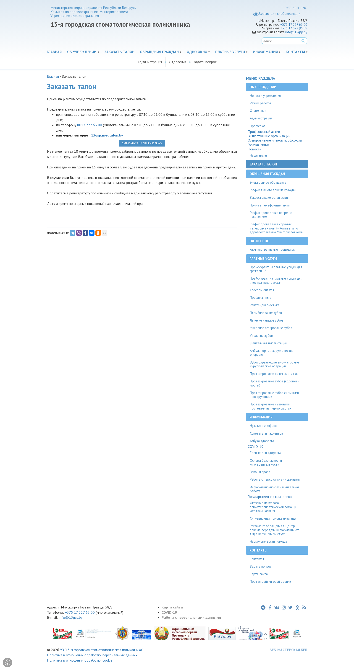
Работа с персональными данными (275, 479)
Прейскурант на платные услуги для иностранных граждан (276, 280)
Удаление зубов (261, 335)
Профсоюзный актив (264, 131)
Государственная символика (270, 497)
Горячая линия (258, 145)
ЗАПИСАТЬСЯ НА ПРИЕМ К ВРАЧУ (142, 143)
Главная (54, 51)
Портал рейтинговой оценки (270, 581)
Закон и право (260, 472)
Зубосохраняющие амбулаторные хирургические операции (274, 364)
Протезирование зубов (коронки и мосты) (274, 383)
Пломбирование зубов (266, 313)
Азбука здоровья (262, 441)
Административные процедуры (272, 249)
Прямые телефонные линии (270, 205)
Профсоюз (257, 126)
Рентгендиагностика (264, 305)
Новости (254, 149)
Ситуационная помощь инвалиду (273, 518)
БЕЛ (295, 7)
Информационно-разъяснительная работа (274, 489)
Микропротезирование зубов (271, 328)
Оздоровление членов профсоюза (275, 140)
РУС (287, 7)
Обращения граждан (159, 51)
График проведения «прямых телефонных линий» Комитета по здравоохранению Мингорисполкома (276, 228)
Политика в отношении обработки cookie (79, 660)
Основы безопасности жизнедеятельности (266, 462)
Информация (265, 51)
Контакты (295, 51)
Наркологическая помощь (268, 541)
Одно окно (197, 51)
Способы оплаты (262, 290)
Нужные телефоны (263, 425)
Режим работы (260, 103)
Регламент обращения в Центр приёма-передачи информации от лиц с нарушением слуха (274, 530)
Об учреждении (82, 51)
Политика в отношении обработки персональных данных (92, 655)
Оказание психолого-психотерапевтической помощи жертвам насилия (273, 507)
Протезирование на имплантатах (274, 373)
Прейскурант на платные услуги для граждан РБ (276, 269)
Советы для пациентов (266, 433)
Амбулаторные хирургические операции (272, 352)
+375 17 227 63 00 (293, 24)
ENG (303, 7)
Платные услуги (230, 51)
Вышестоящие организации (269, 136)
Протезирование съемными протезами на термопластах (270, 406)
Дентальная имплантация (268, 343)
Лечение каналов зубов (266, 320)
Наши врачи (258, 155)
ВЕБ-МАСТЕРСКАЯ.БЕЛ (288, 649)
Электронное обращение (268, 182)
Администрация (149, 61)
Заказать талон (119, 51)
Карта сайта (259, 574)
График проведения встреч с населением (271, 215)
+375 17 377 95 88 (293, 28)
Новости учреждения (265, 95)
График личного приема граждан (273, 190)
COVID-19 (255, 446)
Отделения (177, 61)
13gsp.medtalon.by (107, 135)
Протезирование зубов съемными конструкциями (274, 395)
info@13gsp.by (296, 32)
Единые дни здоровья (265, 453)
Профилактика (260, 297)
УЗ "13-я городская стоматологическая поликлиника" (101, 649)
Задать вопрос (205, 61)
